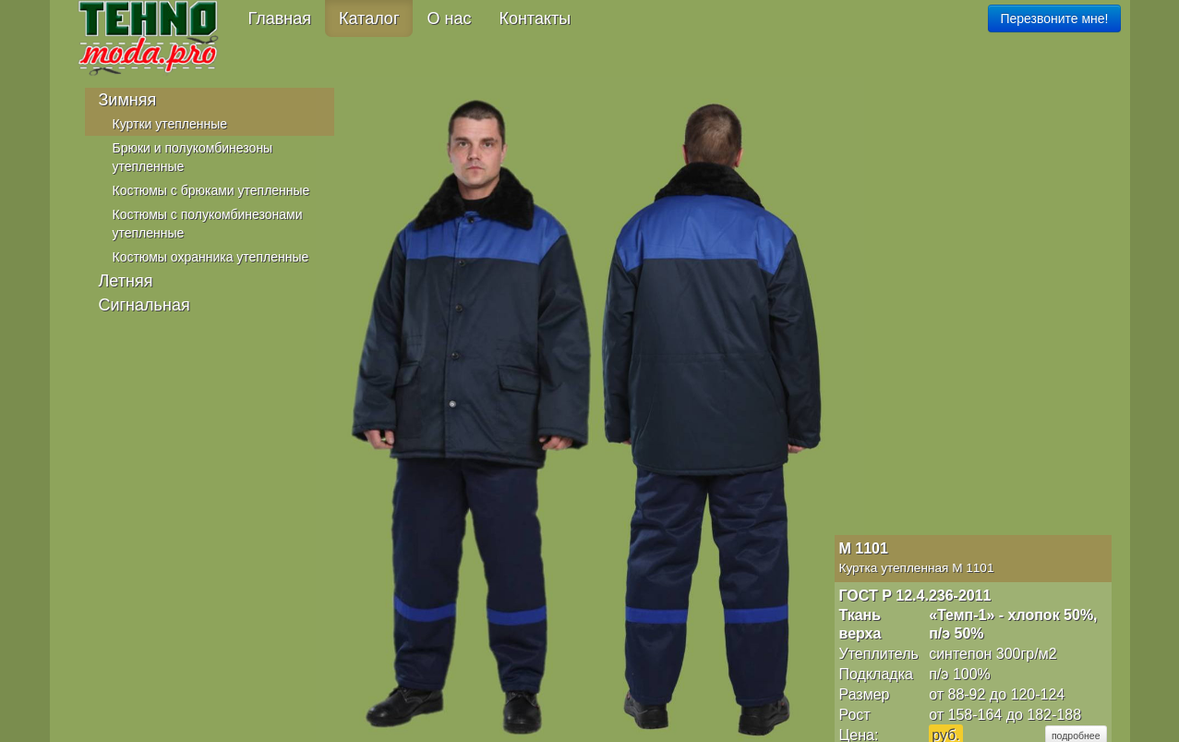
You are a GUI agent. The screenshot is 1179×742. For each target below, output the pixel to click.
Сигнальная (144, 305)
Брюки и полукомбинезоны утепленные (193, 157)
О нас (449, 18)
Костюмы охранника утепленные (211, 256)
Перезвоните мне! (1054, 18)
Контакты (535, 18)
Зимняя (128, 100)
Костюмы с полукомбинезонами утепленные (208, 223)
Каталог (369, 18)
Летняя (126, 281)
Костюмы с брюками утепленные (211, 190)
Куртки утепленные (170, 123)
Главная (280, 18)
